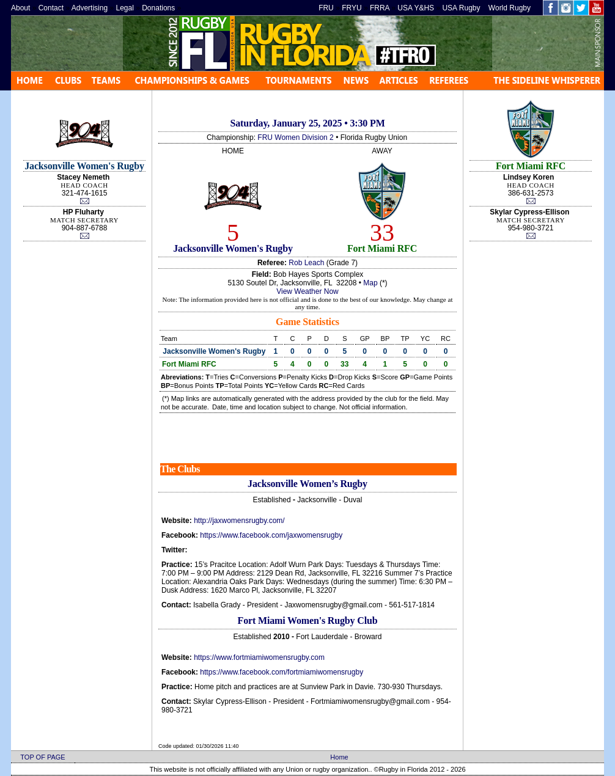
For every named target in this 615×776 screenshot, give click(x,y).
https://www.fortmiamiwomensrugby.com (259, 657)
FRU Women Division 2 (295, 137)
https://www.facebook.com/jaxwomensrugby (271, 535)
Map (370, 283)
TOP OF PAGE (42, 757)
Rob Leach (306, 262)
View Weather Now (307, 291)
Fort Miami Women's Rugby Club (308, 620)
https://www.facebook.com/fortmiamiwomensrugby (281, 672)
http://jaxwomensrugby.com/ (239, 520)
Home (339, 757)
